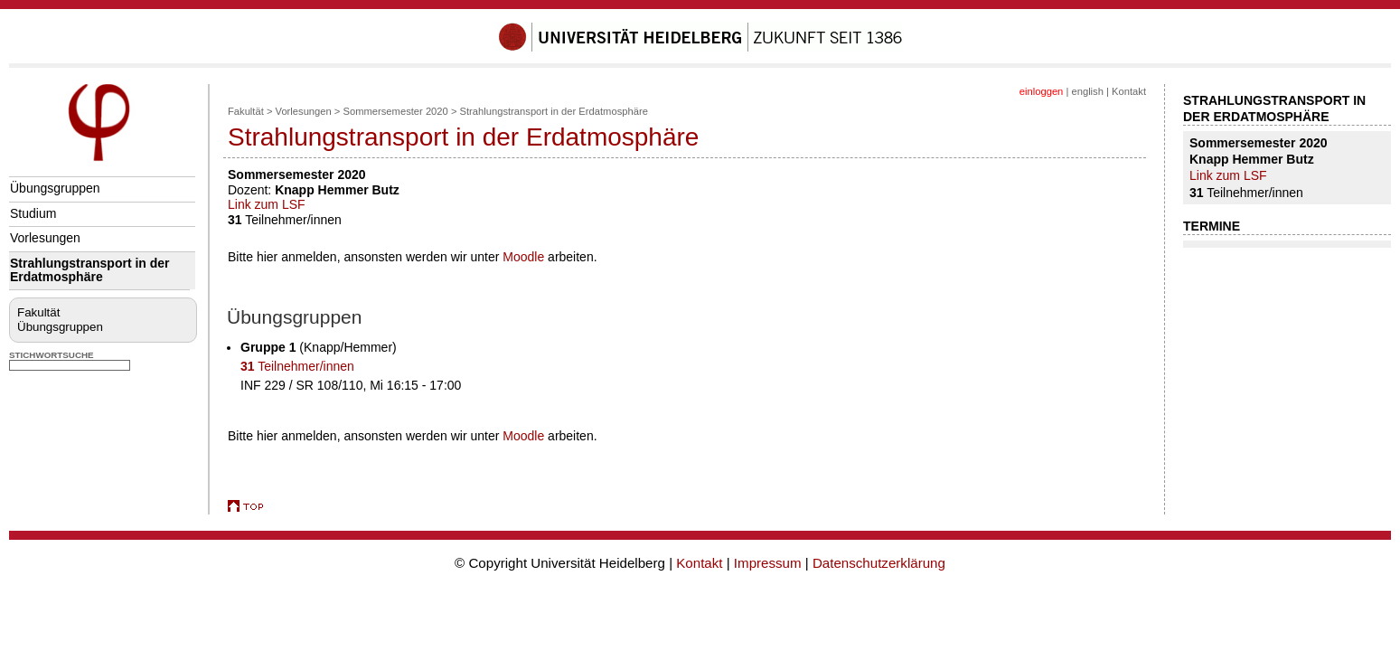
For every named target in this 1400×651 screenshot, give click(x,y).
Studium (33, 213)
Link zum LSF (266, 204)
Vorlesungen (45, 238)
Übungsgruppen (55, 188)
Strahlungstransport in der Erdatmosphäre (90, 270)
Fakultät (38, 312)
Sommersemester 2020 (395, 111)
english (1087, 91)
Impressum (768, 563)
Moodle (523, 257)
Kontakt (1129, 91)
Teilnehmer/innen (297, 366)
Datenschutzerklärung (879, 563)
